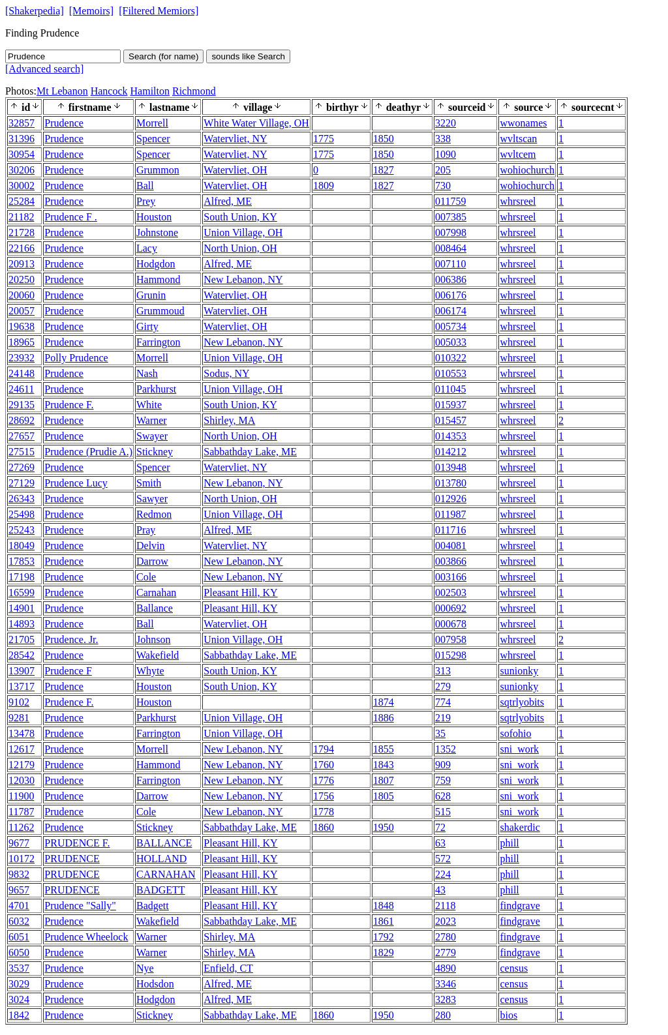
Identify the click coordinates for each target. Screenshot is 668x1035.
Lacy (146, 248)
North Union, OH (240, 248)
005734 (450, 326)
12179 (21, 764)
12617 (21, 749)
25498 (21, 514)
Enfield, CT (228, 968)
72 (440, 827)
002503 (450, 592)
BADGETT (160, 889)
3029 (18, 983)
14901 (21, 608)
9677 (18, 842)
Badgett (152, 905)
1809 (323, 185)
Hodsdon (155, 983)
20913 (21, 263)
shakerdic (519, 827)
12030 (21, 780)
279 (443, 686)
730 (443, 185)
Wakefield (157, 655)
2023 (445, 921)
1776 (323, 780)
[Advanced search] (44, 68)
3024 (18, 999)
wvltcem (518, 154)
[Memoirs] (91, 10)
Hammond (158, 279)
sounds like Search (248, 56)
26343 (21, 498)
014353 (450, 436)
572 (443, 858)
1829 (383, 952)
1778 (323, 811)
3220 (445, 122)
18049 (21, 545)
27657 (21, 436)
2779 (445, 952)
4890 (445, 968)
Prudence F (67, 670)
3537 (18, 968)
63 (440, 842)
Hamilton (150, 91)
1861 (383, 921)
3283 (445, 999)
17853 (21, 561)
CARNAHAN (166, 874)
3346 (445, 983)
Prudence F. (68, 404)
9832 (18, 874)
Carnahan (156, 592)
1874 (383, 702)
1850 (383, 138)
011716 (450, 529)
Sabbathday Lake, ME (250, 451)
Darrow (152, 561)
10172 (21, 858)
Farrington (158, 342)
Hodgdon (155, 263)
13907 (21, 670)
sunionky (519, 670)
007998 (450, 232)
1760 (323, 764)
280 (443, 1015)
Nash (147, 373)
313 (443, 670)
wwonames (523, 122)
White (149, 404)
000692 (450, 608)
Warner (151, 420)
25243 (21, 529)
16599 (21, 592)
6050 (18, 952)
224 (443, 874)
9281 (18, 717)
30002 (21, 185)
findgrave (519, 905)
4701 (18, 905)
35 (440, 733)
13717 (21, 686)
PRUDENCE (71, 858)
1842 (18, 1015)
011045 (450, 389)
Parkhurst (156, 389)
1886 (383, 717)
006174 (450, 310)
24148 (21, 373)
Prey (145, 201)
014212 (450, 451)
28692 (21, 420)
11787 (21, 811)
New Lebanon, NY (243, 279)
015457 (450, 420)
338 (443, 138)
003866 (450, 561)
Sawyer (152, 498)
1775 (323, 138)
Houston (154, 216)
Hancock (109, 91)
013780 (450, 482)
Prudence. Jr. (71, 639)
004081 (450, 545)
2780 (445, 936)
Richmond (194, 91)
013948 (450, 467)
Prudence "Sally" (79, 905)
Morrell (152, 122)
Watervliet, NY (235, 138)
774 (443, 702)
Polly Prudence (76, 357)
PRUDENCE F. (77, 842)
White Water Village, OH (256, 122)
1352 (445, 749)
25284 (21, 201)
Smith (148, 482)
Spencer (153, 138)
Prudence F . (70, 216)
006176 (450, 295)
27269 (21, 467)
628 (443, 796)
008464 (450, 248)
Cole (146, 576)
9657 (18, 889)
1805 (383, 796)
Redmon (154, 514)
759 (443, 780)
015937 (450, 404)
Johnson (153, 639)
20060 (21, 295)
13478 (21, 733)
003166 (450, 576)
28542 (21, 655)
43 (440, 889)
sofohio (515, 733)
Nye (145, 968)
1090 (445, 154)
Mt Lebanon (62, 91)
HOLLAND (161, 858)
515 (443, 811)
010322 (450, 357)
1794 (323, 749)
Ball (145, 185)
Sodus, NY (226, 373)
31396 (21, 138)
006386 (450, 279)
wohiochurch (527, 169)
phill (509, 842)
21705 (21, 639)
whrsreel (518, 201)
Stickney (154, 451)
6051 (18, 936)
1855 (383, 749)
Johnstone (157, 232)
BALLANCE (164, 842)
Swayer (152, 436)
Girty (147, 326)
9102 (18, 702)
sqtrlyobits (522, 702)
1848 (383, 905)
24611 (21, 389)
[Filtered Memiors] (158, 10)
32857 (21, 122)
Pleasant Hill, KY (240, 592)
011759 (450, 201)
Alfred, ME (228, 201)
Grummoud (160, 310)
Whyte (150, 670)
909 (443, 764)
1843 (383, 764)
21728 (21, 232)
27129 (21, 482)
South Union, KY (240, 216)
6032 (18, 921)
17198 (21, 576)
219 (443, 717)
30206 (21, 169)
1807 (383, 780)
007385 (450, 216)
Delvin (150, 545)
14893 (21, 623)
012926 (450, 498)
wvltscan (518, 138)
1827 (383, 169)
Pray (145, 529)
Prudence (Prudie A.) (88, 451)
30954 (21, 154)
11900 (21, 796)
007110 (450, 263)
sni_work (519, 749)
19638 (21, 326)
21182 (21, 216)
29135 (21, 404)
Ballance (154, 608)
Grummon (157, 169)
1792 (383, 936)
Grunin (151, 295)
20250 (21, 279)
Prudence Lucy (75, 482)
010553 (450, 373)
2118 (445, 905)
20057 (21, 310)
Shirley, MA (229, 420)
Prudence (64, 122)
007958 (450, 639)
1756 (323, 796)
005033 (450, 342)
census (514, 968)
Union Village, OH (243, 232)
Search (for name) (163, 56)
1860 (323, 827)
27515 (21, 451)
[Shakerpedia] (34, 10)
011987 (450, 514)
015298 (450, 655)
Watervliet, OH (235, 169)
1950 (383, 827)
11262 (21, 827)
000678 (450, 623)
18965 (21, 342)
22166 (21, 248)
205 (443, 169)
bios (508, 1015)
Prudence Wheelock (86, 936)
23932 (21, 357)
